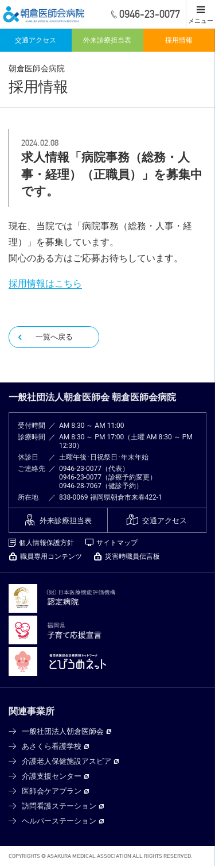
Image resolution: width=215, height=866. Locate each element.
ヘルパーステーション (59, 821)
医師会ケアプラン (51, 791)
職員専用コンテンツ (51, 556)
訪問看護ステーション (59, 806)
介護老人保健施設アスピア (66, 761)
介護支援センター (51, 776)
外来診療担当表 (107, 40)
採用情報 (179, 40)
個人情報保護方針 (46, 543)
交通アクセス (35, 40)
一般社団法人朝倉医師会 (63, 731)
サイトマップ (117, 543)
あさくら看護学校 (51, 746)
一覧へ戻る (54, 337)
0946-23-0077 (80, 469)
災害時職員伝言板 (132, 556)
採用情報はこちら (45, 283)
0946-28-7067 (80, 486)
